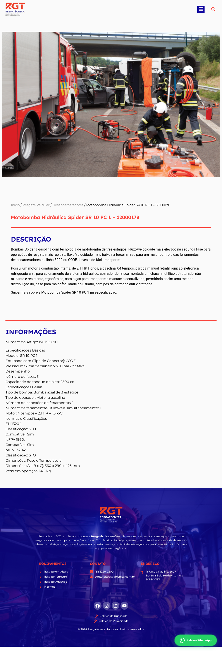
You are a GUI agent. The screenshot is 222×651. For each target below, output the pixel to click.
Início (15, 205)
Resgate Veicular (36, 205)
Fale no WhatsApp (196, 640)
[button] (201, 9)
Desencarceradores (67, 205)
